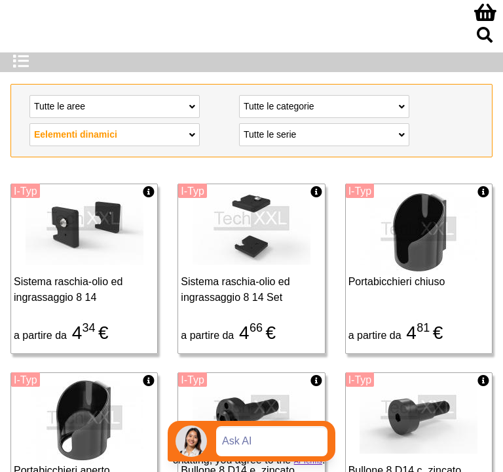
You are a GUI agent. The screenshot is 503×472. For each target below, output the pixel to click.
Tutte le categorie (324, 105)
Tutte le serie (324, 134)
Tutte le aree (114, 105)
